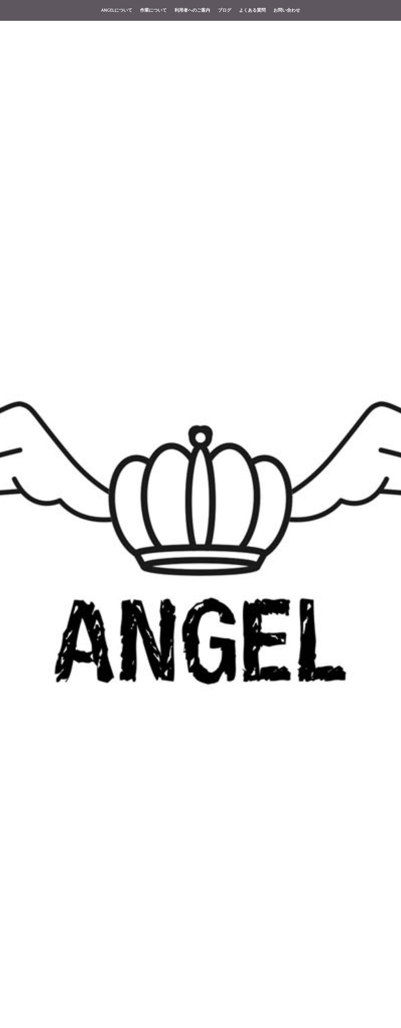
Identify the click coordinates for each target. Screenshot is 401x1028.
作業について (153, 10)
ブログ (224, 10)
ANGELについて (116, 10)
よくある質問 (252, 10)
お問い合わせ (286, 10)
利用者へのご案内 (192, 10)
